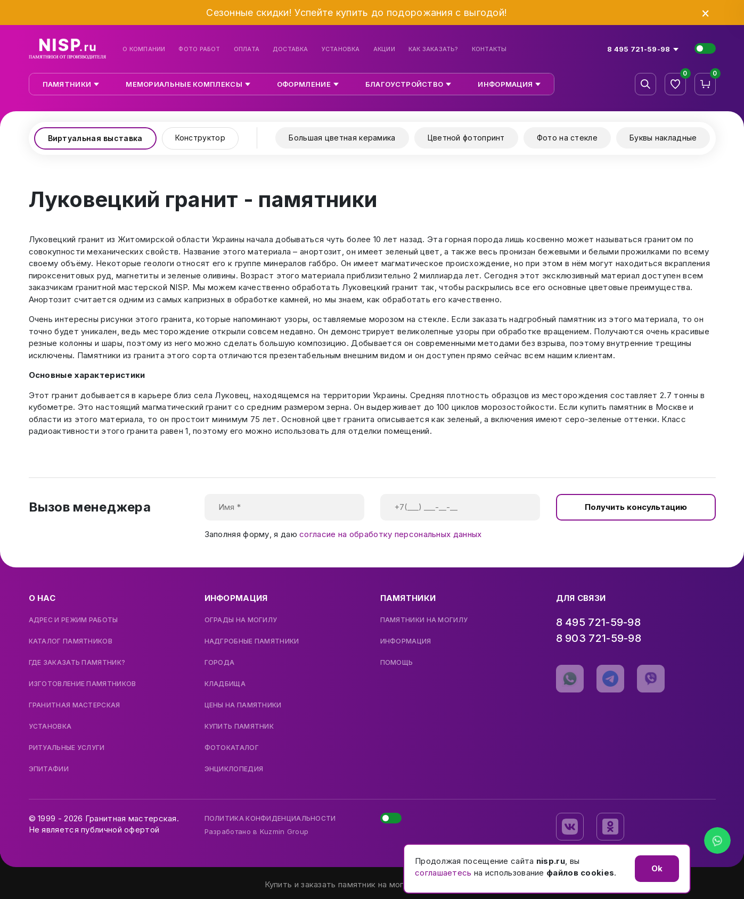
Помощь (396, 662)
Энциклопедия (234, 769)
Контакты (489, 49)
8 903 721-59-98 (599, 638)
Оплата (246, 49)
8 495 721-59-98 (598, 622)
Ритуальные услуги (67, 748)
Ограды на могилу (241, 620)
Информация (405, 641)
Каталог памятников (70, 641)
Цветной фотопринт (466, 137)
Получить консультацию (636, 507)
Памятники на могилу (424, 620)
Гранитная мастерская (74, 705)
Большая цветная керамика (342, 137)
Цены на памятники (243, 705)
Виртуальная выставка (95, 138)
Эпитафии (49, 769)
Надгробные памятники (252, 641)
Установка (341, 49)
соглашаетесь (443, 873)
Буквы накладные (663, 137)
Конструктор (200, 137)
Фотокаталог (232, 748)
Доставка (290, 49)
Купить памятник (239, 726)
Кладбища (225, 684)
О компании (143, 49)
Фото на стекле (567, 137)
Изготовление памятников (82, 684)
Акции (384, 49)
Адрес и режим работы (73, 620)
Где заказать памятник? (77, 662)
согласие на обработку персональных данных (390, 534)
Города (220, 662)
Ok (657, 868)
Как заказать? (433, 49)
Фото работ (199, 49)
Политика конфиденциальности (270, 818)
